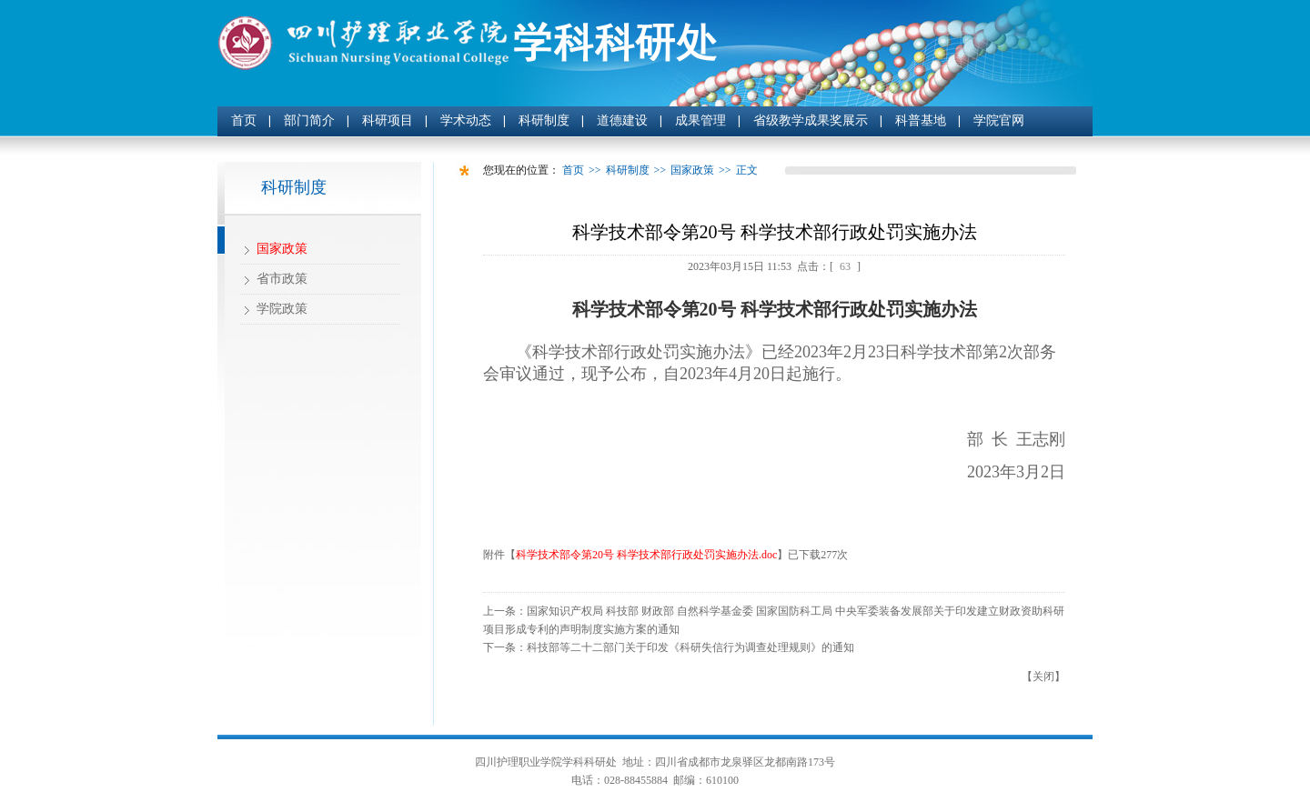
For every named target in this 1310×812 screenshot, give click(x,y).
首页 (244, 120)
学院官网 (998, 120)
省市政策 (282, 279)
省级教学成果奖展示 (810, 120)
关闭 (1043, 676)
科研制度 (544, 120)
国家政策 (282, 249)
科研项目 (387, 120)
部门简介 (309, 120)
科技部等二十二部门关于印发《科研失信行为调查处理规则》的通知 (690, 647)
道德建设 (622, 120)
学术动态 (465, 120)
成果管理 (700, 120)
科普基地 (920, 120)
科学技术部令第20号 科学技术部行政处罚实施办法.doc (646, 554)
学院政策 (282, 309)
